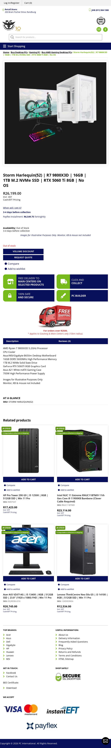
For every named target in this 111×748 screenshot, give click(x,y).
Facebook (11, 672)
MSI (8, 658)
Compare (13, 263)
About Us (63, 634)
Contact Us (11, 676)
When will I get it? (12, 207)
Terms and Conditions (70, 655)
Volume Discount (23, 251)
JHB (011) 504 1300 (100, 10)
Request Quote (23, 257)
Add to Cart (28, 479)
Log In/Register (11, 2)
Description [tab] (12, 341)
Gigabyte (10, 645)
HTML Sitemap (66, 658)
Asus (8, 638)
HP (7, 648)
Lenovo (10, 655)
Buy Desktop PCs (19, 52)
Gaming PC (34, 52)
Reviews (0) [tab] (65, 341)
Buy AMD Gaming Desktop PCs (57, 52)
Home (6, 52)
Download (11, 687)
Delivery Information (69, 638)
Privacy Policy (65, 648)
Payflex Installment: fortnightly (24, 216)
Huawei (10, 651)
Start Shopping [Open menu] (14, 46)
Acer (8, 634)
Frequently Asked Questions (73, 641)
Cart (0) (28, 2)
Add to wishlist (16, 269)
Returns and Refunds (70, 651)
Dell (8, 641)
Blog (61, 645)
